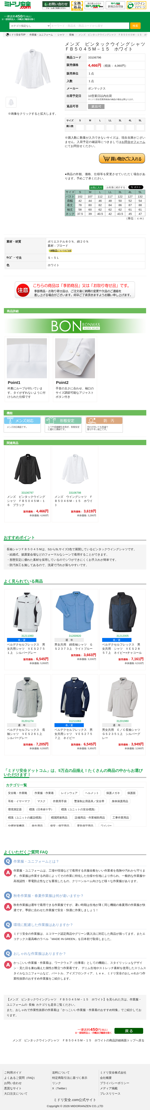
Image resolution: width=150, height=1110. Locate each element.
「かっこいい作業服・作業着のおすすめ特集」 (90, 1010)
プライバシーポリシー (114, 1083)
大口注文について (16, 1093)
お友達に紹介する (115, 187)
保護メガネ (113, 793)
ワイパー (106, 825)
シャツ (60, 34)
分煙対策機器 (16, 825)
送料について (61, 1072)
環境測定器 (15, 809)
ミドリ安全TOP (15, 34)
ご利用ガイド (13, 1072)
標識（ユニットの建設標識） (26, 817)
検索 (135, 25)
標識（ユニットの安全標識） (79, 809)
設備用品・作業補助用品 (90, 817)
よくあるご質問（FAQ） (20, 1077)
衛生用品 (37, 825)
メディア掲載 (109, 1088)
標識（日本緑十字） (41, 809)
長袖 (71, 34)
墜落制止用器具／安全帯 (89, 801)
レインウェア (69, 793)
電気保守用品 (85, 825)
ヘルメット (92, 793)
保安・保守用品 (59, 825)
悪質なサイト (13, 1088)
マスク (41, 801)
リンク (56, 1083)
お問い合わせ (13, 1083)
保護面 (131, 793)
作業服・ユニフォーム (41, 34)
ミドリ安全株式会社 (113, 1072)
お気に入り (96, 187)
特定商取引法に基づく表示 (69, 1077)
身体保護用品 (120, 801)
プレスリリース (110, 1093)
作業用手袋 (60, 801)
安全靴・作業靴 (17, 793)
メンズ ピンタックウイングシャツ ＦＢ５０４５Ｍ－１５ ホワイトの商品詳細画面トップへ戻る (78, 1040)
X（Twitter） (60, 1088)
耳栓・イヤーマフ (19, 801)
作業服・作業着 (44, 793)
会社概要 (106, 1077)
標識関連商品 (59, 817)
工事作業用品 (120, 817)
